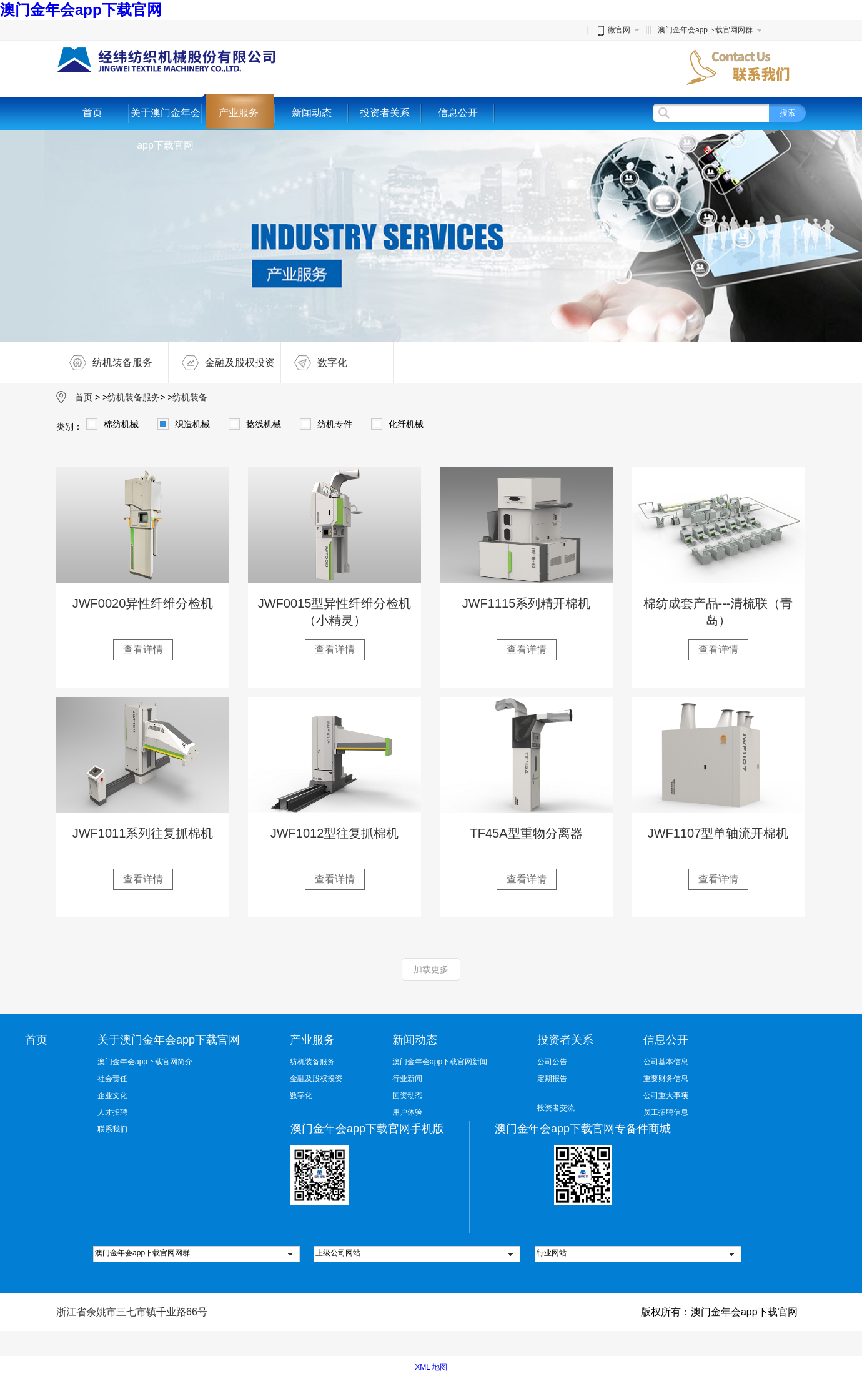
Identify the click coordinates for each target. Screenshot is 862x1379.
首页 (92, 112)
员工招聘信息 (665, 1112)
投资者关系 (385, 112)
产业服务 (239, 112)
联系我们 (112, 1129)
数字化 (314, 362)
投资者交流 (556, 1108)
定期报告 (552, 1078)
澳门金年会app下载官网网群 (705, 30)
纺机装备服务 (104, 362)
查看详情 (143, 649)
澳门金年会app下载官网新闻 (439, 1061)
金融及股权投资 (222, 362)
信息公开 (458, 112)
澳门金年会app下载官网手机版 (367, 1128)
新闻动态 (312, 112)
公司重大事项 (665, 1095)
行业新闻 (407, 1078)
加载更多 (431, 969)
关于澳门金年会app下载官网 (166, 129)
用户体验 (407, 1112)
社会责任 (112, 1078)
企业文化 (112, 1095)
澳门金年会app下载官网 (81, 9)
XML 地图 (431, 1367)
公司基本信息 (665, 1061)
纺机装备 (189, 397)
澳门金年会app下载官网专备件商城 (583, 1128)
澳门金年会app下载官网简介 (144, 1061)
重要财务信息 (665, 1078)
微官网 (612, 30)
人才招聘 (112, 1112)
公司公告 (552, 1061)
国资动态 (407, 1095)
